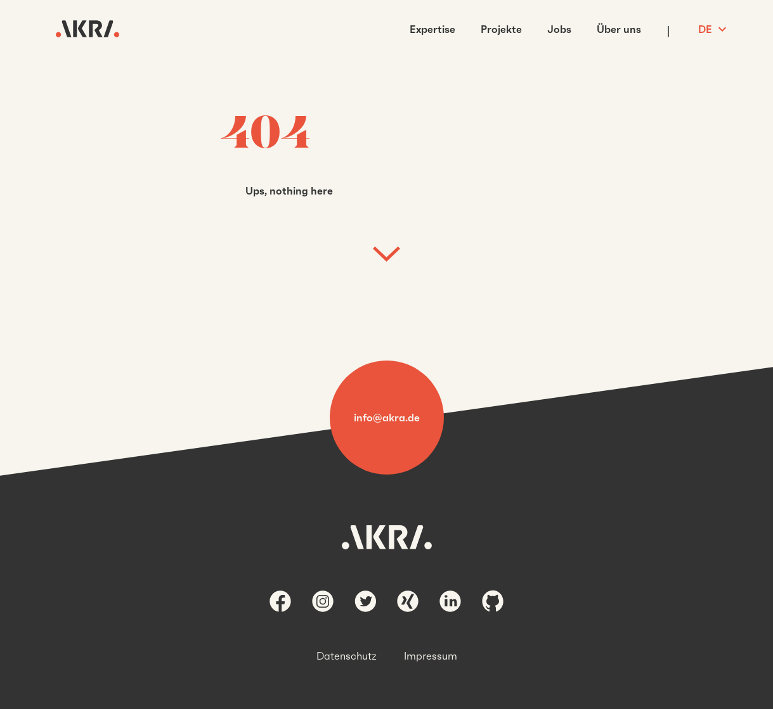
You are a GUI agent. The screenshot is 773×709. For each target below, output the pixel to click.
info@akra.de (387, 417)
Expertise (432, 29)
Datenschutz (346, 655)
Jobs (559, 29)
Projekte (501, 29)
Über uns (619, 29)
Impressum (430, 655)
